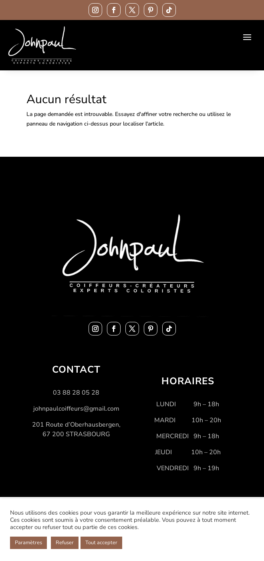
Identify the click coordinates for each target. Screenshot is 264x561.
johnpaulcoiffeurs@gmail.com (76, 408)
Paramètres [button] (28, 542)
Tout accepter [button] (101, 542)
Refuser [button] (65, 542)
